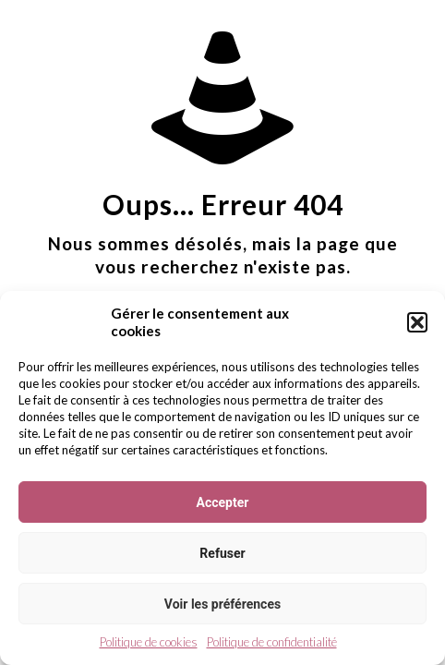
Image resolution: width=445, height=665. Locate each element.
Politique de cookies (149, 642)
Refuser (222, 553)
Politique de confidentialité (272, 642)
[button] (417, 322)
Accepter (223, 502)
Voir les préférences (222, 604)
